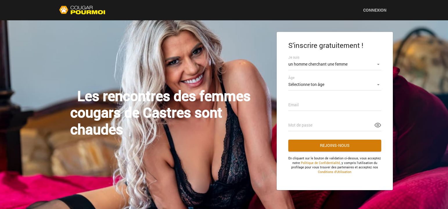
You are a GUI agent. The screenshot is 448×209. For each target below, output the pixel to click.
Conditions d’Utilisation (334, 172)
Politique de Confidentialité (320, 163)
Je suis (293, 57)
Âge (291, 77)
